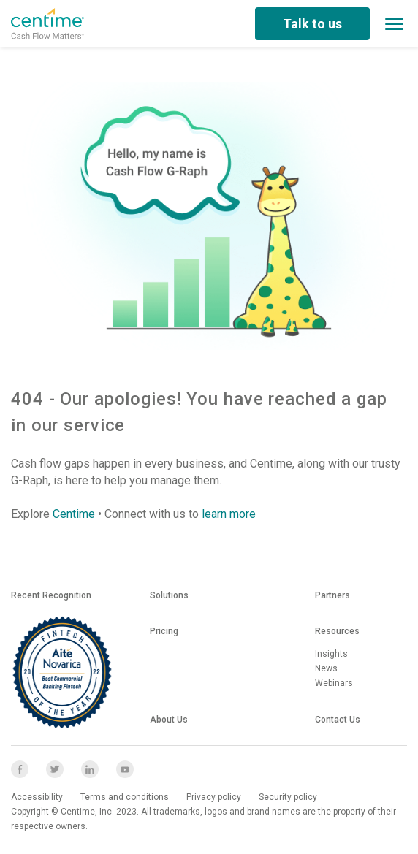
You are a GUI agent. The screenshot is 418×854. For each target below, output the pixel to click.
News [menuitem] (326, 668)
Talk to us (312, 23)
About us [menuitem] (169, 719)
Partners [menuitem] (332, 595)
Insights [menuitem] (331, 654)
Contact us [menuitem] (337, 719)
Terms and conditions (124, 797)
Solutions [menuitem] (169, 595)
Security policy (288, 797)
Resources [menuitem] (337, 631)
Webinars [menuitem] (334, 683)
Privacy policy (213, 797)
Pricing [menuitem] (164, 631)
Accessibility (37, 797)
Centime (74, 514)
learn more (229, 514)
